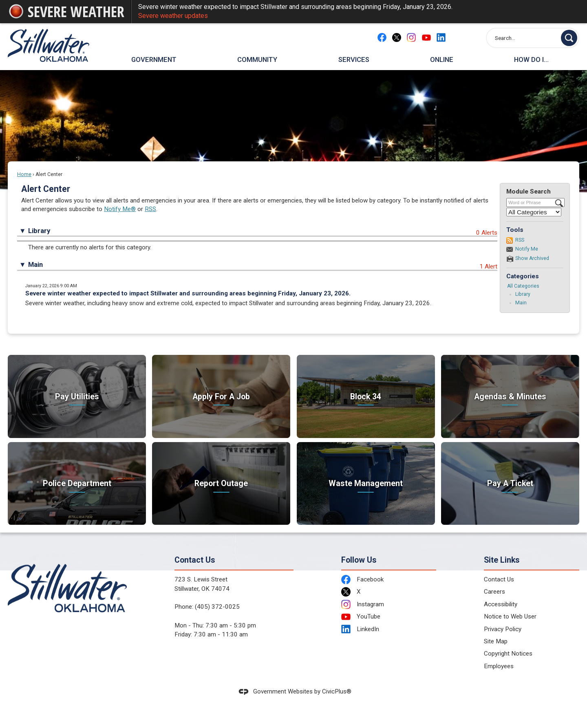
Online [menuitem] (441, 59)
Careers (494, 591)
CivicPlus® (336, 691)
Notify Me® (120, 209)
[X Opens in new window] (396, 37)
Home (24, 174)
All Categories (523, 286)
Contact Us (499, 579)
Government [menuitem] (154, 59)
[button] (569, 38)
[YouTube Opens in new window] (426, 37)
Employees (499, 666)
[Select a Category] (533, 212)
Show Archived (532, 258)
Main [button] (35, 264)
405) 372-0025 (218, 606)
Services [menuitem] (353, 59)
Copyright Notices (508, 653)
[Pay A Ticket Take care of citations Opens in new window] (510, 483)
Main (521, 303)
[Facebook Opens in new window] (381, 37)
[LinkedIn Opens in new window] (389, 629)
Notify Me (526, 249)
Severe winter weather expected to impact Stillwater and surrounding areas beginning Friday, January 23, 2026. (355, 12)
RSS (150, 209)
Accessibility (500, 604)
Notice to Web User (510, 616)
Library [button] (39, 231)
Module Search (528, 191)
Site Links (502, 560)
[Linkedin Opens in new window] (441, 37)
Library (522, 294)
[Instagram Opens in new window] (411, 37)
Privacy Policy (502, 629)
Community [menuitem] (257, 59)
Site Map (496, 641)
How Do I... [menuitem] (531, 59)
